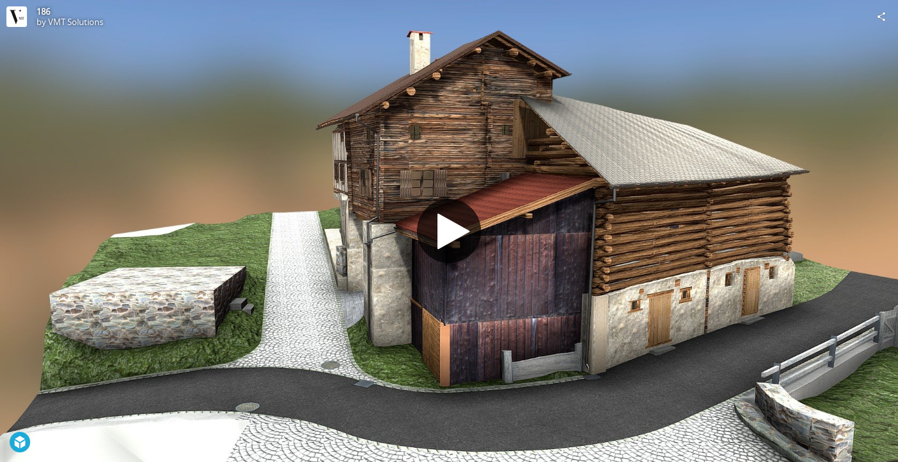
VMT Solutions (75, 22)
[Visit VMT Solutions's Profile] (16, 16)
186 (43, 11)
